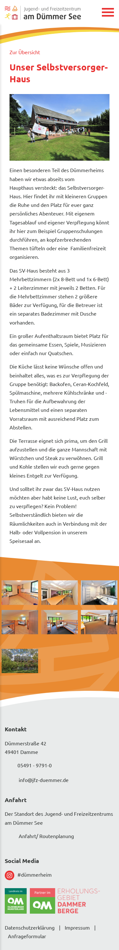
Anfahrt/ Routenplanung (39, 837)
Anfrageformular (27, 936)
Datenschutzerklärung (30, 927)
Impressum (77, 927)
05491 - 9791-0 (28, 766)
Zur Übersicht (25, 52)
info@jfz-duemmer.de (37, 781)
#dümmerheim (28, 875)
